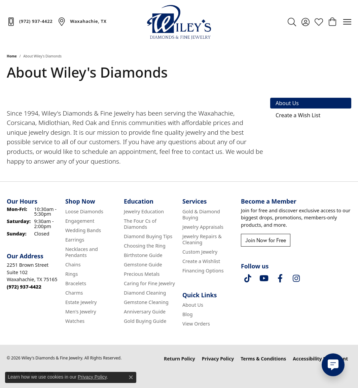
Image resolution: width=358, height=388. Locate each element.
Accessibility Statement (320, 358)
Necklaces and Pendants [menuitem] (81, 252)
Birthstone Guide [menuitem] (143, 255)
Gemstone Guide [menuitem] (143, 264)
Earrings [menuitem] (74, 239)
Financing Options (203, 270)
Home (12, 56)
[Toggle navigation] (347, 22)
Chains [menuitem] (73, 264)
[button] (292, 22)
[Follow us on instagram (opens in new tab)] (296, 278)
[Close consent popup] (131, 377)
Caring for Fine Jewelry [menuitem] (149, 283)
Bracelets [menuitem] (75, 283)
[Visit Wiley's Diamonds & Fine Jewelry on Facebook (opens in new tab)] (280, 278)
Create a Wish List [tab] (298, 115)
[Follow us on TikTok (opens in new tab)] (247, 278)
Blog (187, 314)
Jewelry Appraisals (202, 227)
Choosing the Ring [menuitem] (145, 246)
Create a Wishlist (201, 261)
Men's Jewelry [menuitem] (80, 311)
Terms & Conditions (263, 358)
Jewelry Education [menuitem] (144, 211)
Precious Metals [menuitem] (141, 274)
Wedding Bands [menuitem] (83, 230)
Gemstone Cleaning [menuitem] (146, 302)
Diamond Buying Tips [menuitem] (148, 236)
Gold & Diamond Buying (201, 214)
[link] (29, 21)
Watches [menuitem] (74, 321)
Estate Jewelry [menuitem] (81, 302)
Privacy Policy (218, 358)
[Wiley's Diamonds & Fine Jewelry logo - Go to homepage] (179, 22)
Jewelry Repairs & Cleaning (202, 239)
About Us (192, 305)
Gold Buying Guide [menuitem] (145, 321)
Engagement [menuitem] (79, 221)
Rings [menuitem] (71, 274)
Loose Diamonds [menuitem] (84, 211)
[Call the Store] (24, 287)
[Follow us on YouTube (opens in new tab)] (264, 278)
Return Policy (179, 358)
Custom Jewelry (199, 252)
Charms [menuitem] (74, 293)
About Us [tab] (287, 103)
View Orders (196, 323)
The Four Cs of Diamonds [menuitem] (140, 224)
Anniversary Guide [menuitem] (145, 311)
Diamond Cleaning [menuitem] (145, 293)
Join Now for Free (265, 240)
